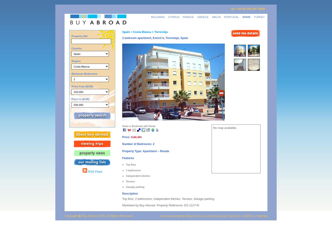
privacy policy (219, 216)
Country (76, 48)
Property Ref (79, 36)
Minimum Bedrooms (84, 73)
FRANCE (188, 16)
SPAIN (246, 16)
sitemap (261, 216)
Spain (126, 32)
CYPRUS (173, 16)
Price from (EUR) (82, 86)
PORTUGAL (231, 16)
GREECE (203, 16)
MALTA (216, 16)
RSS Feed (92, 171)
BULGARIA (158, 16)
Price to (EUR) (80, 99)
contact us (200, 216)
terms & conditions (242, 216)
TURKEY (259, 16)
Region (76, 60)
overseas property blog (176, 216)
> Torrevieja (159, 32)
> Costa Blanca (140, 32)
